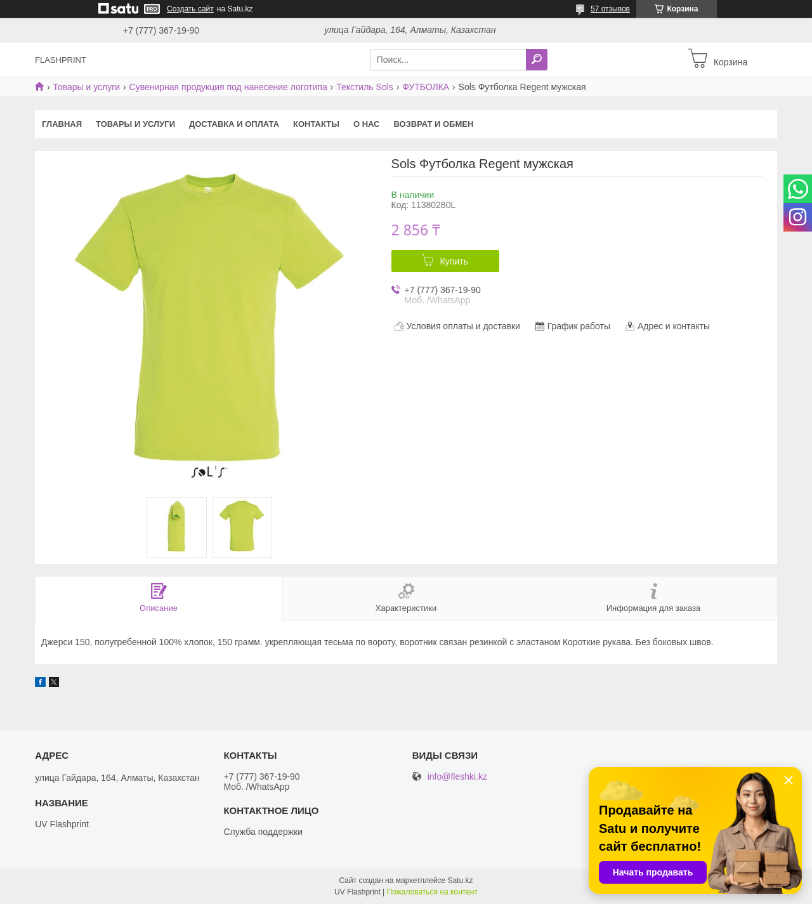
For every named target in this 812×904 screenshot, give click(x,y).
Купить (454, 261)
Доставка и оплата (234, 124)
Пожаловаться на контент (432, 892)
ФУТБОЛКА (425, 87)
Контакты (316, 124)
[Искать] (536, 59)
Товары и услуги (86, 87)
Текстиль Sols (364, 87)
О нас (366, 124)
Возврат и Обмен (434, 124)
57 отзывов (610, 8)
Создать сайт (190, 8)
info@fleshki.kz (457, 777)
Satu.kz (460, 880)
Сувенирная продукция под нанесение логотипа (228, 87)
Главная (62, 124)
